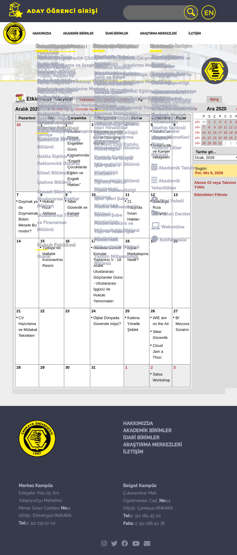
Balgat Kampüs (52, 70)
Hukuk (42, 243)
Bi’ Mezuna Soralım (182, 324)
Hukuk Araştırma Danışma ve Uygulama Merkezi (66, 130)
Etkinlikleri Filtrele (211, 194)
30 (67, 367)
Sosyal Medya (166, 61)
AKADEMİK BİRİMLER (147, 430)
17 (220, 132)
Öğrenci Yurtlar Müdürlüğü (109, 173)
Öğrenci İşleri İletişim (116, 84)
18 (225, 132)
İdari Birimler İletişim (115, 75)
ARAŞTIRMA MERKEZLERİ (152, 445)
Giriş (214, 99)
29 (42, 367)
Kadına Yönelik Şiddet (133, 324)
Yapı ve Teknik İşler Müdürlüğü (113, 216)
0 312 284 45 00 (146, 515)
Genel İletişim (52, 52)
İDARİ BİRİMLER (141, 437)
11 (225, 127)
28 (19, 367)
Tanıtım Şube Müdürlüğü (107, 202)
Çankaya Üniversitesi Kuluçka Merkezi (67, 116)
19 (231, 132)
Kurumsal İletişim (112, 107)
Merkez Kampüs (53, 62)
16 (214, 132)
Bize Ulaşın (163, 69)
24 (93, 311)
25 (127, 311)
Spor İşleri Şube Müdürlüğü (110, 187)
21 (19, 311)
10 (220, 127)
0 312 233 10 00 (41, 523)
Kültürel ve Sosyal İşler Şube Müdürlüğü (116, 158)
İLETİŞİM (133, 452)
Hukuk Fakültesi (55, 233)
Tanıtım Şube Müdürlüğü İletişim (113, 95)
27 (175, 311)
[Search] (160, 12)
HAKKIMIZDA (138, 423)
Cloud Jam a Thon (158, 351)
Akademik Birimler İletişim (113, 64)
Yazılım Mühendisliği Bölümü (115, 246)
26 (153, 311)
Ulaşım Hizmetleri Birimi (171, 140)
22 (42, 311)
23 (67, 311)
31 (93, 367)
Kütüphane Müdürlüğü (105, 144)
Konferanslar (170, 227)
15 (209, 132)
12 (231, 127)
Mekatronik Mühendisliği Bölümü (116, 231)
